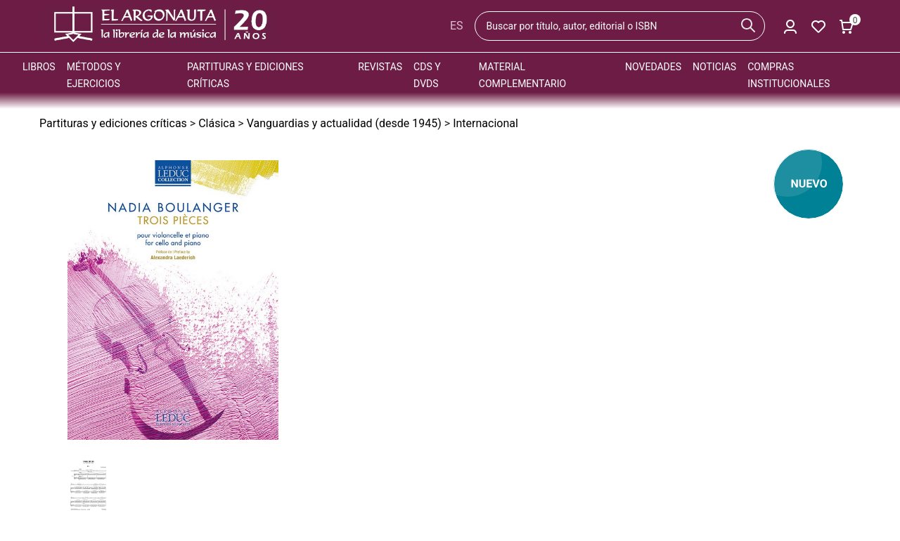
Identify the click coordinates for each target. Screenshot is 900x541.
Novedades (653, 66)
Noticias (714, 66)
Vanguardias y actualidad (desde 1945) (344, 123)
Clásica (216, 123)
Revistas (380, 66)
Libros (39, 66)
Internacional (485, 123)
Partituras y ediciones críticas (113, 123)
